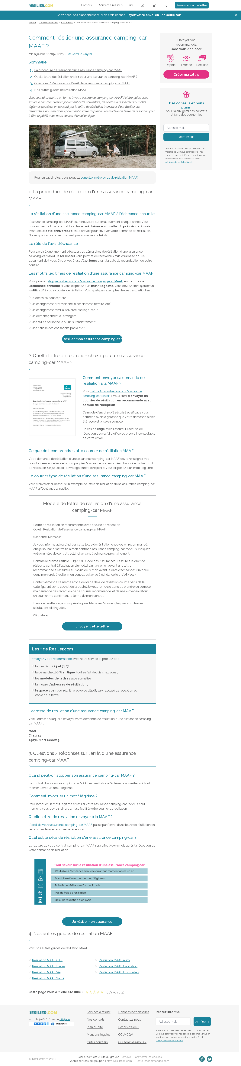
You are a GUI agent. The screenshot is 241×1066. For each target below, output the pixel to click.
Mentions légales (98, 1034)
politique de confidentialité (178, 162)
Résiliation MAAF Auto (114, 960)
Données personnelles (133, 1012)
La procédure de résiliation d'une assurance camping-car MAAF (78, 70)
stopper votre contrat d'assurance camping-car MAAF (85, 281)
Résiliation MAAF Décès (48, 966)
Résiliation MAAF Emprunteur (119, 972)
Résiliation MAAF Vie (46, 972)
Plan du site (95, 1027)
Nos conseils (95, 1019)
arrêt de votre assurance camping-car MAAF (61, 825)
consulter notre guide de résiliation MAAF (109, 177)
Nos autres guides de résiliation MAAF (60, 90)
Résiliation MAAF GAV (47, 960)
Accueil (32, 22)
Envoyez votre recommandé (52, 659)
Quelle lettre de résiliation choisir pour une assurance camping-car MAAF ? (85, 77)
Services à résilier (98, 1012)
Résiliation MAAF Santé (48, 978)
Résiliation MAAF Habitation (118, 966)
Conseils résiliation (48, 22)
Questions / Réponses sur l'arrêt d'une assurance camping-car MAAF (82, 83)
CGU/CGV (125, 1034)
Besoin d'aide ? (128, 1027)
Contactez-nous (129, 1019)
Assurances (67, 22)
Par (79, 54)
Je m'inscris (186, 137)
